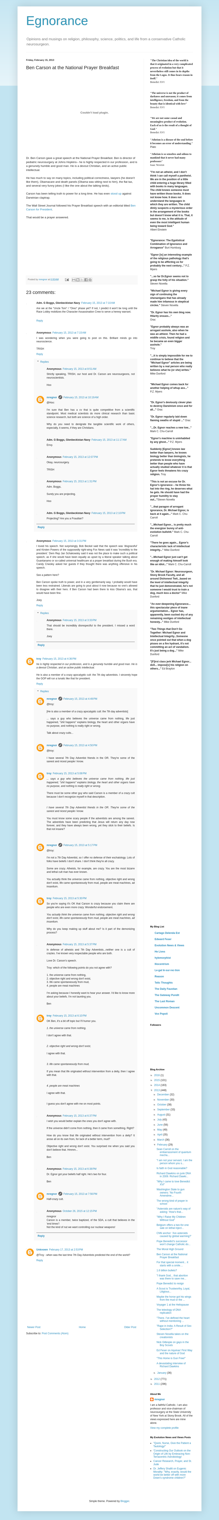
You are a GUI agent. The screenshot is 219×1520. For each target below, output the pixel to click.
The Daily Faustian (166, 988)
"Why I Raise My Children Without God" (171, 1218)
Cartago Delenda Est (167, 932)
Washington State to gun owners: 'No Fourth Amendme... (171, 1192)
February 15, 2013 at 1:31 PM (79, 481)
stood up (116, 193)
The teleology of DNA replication (169, 1311)
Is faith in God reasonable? (172, 1168)
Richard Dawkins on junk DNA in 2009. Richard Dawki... (174, 1175)
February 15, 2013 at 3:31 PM (69, 540)
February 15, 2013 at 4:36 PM (59, 658)
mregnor (52, 397)
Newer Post (33, 1327)
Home (82, 1327)
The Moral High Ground (170, 1249)
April (160, 1134)
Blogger (124, 1501)
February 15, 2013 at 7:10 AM (98, 302)
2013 (157, 1090)
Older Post (130, 1327)
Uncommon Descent (167, 1007)
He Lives (160, 951)
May (160, 1129)
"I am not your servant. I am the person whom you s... (174, 1162)
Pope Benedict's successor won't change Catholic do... (174, 1243)
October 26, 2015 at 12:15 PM (80, 1211)
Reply (39, 320)
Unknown (42, 1249)
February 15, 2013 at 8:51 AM (79, 368)
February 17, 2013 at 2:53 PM (66, 1249)
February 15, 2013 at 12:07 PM (80, 456)
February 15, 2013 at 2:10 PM (108, 513)
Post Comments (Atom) (55, 1333)
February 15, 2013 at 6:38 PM (79, 1168)
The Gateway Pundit (167, 995)
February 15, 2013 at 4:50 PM (80, 745)
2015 (157, 1080)
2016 (157, 1075)
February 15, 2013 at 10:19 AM (81, 397)
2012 (157, 1379)
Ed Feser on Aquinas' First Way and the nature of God (174, 1352)
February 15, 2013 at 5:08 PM (70, 773)
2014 (157, 1085)
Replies (44, 361)
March (161, 1139)
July (160, 1119)
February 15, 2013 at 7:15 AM (69, 332)
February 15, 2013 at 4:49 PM (80, 698)
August (161, 1114)
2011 (157, 1383)
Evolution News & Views (169, 945)
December (163, 1094)
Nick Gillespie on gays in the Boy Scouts (173, 1344)
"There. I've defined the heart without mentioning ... (173, 1319)
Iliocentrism (162, 964)
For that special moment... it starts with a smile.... (172, 1264)
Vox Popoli (161, 1013)
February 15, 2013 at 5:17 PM (80, 845)
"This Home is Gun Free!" (171, 1358)
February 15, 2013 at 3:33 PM (79, 620)
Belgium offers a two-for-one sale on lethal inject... (173, 1226)
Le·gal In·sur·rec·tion (167, 970)
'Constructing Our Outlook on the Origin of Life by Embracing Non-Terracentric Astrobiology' (172, 1453)
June (160, 1124)
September (163, 1109)
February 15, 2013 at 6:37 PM (79, 1115)
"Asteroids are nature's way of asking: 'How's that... (174, 1210)
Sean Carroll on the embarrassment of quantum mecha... (174, 1152)
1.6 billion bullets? (167, 1270)
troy (38, 658)
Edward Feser (163, 939)
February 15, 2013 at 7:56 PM (80, 1193)
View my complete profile (164, 1427)
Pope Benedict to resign (170, 1283)
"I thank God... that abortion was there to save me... (172, 1277)
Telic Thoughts (164, 982)
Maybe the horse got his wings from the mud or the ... (174, 1298)
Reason (159, 976)
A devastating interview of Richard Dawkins (171, 1365)
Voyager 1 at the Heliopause (173, 1304)
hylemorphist (163, 957)
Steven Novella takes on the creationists (172, 1336)
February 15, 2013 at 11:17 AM (109, 439)
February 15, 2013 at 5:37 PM (79, 944)
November (163, 1099)
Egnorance (57, 20)
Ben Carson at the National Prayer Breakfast (172, 1256)
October (162, 1104)
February (162, 1144)
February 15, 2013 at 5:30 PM (70, 898)
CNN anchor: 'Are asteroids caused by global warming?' (174, 1235)
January (162, 1372)
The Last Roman (165, 1001)
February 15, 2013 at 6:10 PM (70, 1015)
